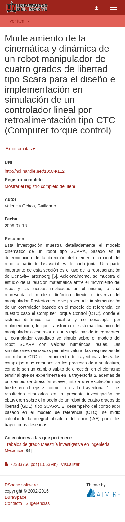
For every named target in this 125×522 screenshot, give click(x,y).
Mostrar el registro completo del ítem (40, 186)
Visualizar (70, 464)
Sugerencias (37, 503)
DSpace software (21, 484)
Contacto (13, 503)
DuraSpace (15, 497)
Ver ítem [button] (19, 21)
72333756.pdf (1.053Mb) (31, 464)
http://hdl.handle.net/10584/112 (35, 171)
